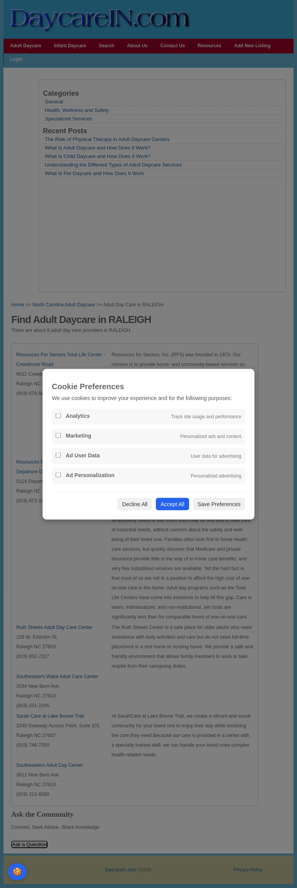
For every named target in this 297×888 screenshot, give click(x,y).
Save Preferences (219, 504)
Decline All (134, 504)
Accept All (172, 504)
